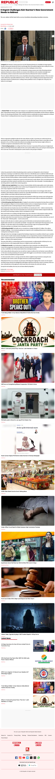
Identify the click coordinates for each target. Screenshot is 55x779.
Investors (41, 735)
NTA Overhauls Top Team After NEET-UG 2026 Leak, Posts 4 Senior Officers (15, 659)
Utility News (3, 493)
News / (2, 4)
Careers (50, 735)
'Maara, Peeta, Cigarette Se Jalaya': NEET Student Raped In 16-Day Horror (20, 634)
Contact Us (10, 735)
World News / (6, 4)
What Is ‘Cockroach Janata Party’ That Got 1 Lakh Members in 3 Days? (19, 348)
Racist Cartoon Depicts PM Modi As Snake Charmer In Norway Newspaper (20, 456)
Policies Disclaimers (32, 735)
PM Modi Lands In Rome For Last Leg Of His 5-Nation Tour (16, 420)
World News (4, 26)
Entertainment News (5, 565)
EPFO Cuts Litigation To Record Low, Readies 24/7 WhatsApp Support (15, 672)
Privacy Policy (17, 735)
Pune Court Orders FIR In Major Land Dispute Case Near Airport (17, 599)
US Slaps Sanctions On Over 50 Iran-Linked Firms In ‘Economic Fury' (15, 645)
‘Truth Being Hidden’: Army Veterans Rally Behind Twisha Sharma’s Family (20, 313)
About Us (3, 735)
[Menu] (52, 2)
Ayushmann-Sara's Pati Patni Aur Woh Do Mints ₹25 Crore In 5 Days (18, 563)
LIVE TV (48, 2)
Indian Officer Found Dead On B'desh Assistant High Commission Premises (20, 527)
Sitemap (24, 735)
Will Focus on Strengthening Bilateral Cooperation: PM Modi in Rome (19, 384)
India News (3, 350)
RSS (45, 735)
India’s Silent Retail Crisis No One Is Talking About (14, 491)
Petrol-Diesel (4, 738)
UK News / (12, 4)
